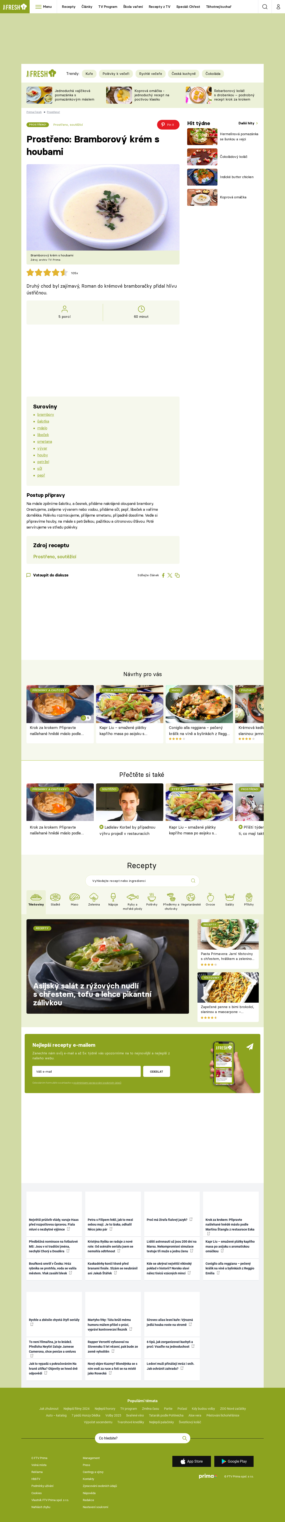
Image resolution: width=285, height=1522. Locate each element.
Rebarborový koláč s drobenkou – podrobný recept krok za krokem (234, 95)
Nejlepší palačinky (161, 1422)
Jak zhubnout (49, 1408)
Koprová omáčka (233, 197)
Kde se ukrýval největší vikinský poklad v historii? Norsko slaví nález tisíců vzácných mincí (169, 1268)
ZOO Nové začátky (233, 1408)
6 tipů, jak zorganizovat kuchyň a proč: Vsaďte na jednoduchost (171, 1344)
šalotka (43, 421)
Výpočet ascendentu (98, 1422)
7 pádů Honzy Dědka (86, 1415)
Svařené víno (135, 1415)
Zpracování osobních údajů (100, 1486)
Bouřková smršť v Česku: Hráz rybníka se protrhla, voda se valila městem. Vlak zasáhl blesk (53, 1268)
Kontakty (88, 1479)
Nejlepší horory (105, 1408)
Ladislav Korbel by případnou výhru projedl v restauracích (127, 830)
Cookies (36, 1493)
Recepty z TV (160, 6)
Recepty (69, 6)
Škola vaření (133, 6)
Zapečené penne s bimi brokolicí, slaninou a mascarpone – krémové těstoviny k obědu (227, 1012)
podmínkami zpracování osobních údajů (97, 1082)
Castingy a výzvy (93, 1472)
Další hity (247, 123)
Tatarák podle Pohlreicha (166, 1415)
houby (42, 455)
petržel (43, 461)
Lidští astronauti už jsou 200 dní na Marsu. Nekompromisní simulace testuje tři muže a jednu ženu (172, 1246)
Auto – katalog (56, 1415)
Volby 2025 (113, 1415)
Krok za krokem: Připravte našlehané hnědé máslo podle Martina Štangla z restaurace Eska (60, 731)
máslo (42, 428)
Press (86, 1465)
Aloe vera (195, 1415)
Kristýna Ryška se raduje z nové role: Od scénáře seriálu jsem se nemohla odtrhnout (110, 1246)
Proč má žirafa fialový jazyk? (170, 1219)
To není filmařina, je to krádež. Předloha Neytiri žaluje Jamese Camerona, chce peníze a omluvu (52, 1348)
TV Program (107, 6)
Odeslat (156, 1071)
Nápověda (89, 1493)
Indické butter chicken (237, 177)
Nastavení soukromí (95, 1507)
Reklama (37, 1472)
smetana (44, 441)
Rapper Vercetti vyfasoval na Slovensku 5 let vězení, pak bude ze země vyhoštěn (113, 1346)
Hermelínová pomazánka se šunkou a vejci (239, 136)
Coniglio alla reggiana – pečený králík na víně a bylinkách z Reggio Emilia (199, 731)
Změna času (150, 1408)
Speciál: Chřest (188, 6)
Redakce (88, 1500)
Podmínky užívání (42, 1486)
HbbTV (35, 1479)
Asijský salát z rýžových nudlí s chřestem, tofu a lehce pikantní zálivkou (92, 994)
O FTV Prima (39, 1458)
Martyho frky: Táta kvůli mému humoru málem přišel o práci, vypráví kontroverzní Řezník (110, 1324)
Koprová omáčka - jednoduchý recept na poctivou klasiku (151, 95)
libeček (43, 434)
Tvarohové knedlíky (130, 1422)
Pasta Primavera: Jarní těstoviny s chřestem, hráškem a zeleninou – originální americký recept (227, 959)
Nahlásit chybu (40, 1507)
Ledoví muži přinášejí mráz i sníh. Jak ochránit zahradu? (170, 1366)
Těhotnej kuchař (219, 6)
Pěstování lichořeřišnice (222, 1415)
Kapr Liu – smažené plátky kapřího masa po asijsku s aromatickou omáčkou (122, 731)
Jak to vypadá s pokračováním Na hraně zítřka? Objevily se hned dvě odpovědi (53, 1368)
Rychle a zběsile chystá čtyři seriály (54, 1322)
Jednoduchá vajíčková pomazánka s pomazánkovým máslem (74, 95)
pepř (41, 475)
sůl (39, 468)
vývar (42, 448)
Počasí (182, 1408)
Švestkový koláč (190, 1422)
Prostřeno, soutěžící (68, 125)
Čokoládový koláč (234, 157)
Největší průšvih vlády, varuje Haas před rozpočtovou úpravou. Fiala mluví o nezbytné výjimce (54, 1224)
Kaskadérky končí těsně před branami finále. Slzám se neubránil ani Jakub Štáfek (113, 1268)
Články (86, 6)
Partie (168, 1408)
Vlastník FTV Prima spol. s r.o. (50, 1500)
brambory (45, 414)
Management (91, 1458)
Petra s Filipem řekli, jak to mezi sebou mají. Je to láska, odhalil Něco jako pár (110, 1224)
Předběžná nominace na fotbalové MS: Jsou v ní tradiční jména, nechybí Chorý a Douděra (53, 1246)
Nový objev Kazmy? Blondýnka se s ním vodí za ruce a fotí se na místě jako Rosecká (112, 1368)
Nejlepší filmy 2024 (77, 1408)
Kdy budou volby (203, 1408)
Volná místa (38, 1465)
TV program (128, 1408)
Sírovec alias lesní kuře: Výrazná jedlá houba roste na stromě (170, 1322)
